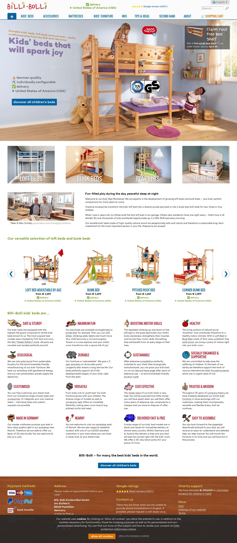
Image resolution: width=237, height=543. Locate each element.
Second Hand (167, 16)
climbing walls (80, 335)
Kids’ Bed (108, 198)
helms (92, 335)
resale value (134, 392)
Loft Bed (219, 335)
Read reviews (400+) (135, 491)
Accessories (51, 16)
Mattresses (76, 16)
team (10, 433)
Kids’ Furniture (103, 16)
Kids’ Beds (27, 16)
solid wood (188, 342)
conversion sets (74, 402)
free (152, 433)
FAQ (181, 506)
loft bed (128, 332)
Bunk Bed (187, 339)
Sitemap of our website (192, 509)
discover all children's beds (34, 102)
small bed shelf (207, 43)
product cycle (131, 376)
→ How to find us (64, 513)
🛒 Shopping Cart (212, 16)
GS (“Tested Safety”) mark (25, 342)
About (187, 16)
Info (124, 16)
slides (69, 335)
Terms (181, 513)
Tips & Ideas (142, 16)
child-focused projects (217, 370)
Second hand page (145, 370)
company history (216, 392)
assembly (217, 424)
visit (19, 436)
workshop (44, 427)
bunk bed (145, 332)
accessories (13, 399)
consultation (146, 361)
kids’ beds (43, 395)
